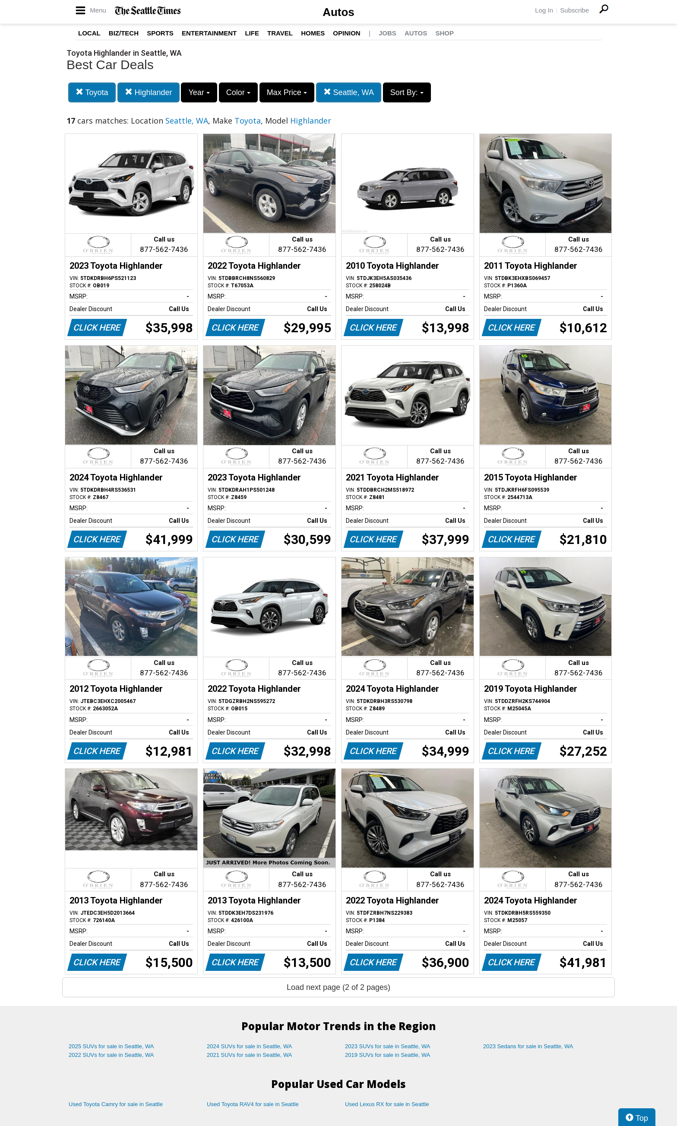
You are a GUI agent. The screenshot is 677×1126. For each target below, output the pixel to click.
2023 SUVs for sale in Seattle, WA (387, 1046)
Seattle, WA (348, 92)
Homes (313, 33)
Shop (444, 33)
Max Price (287, 92)
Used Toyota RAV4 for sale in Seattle (253, 1104)
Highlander (148, 92)
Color (238, 92)
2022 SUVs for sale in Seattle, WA (111, 1055)
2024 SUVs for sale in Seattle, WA (249, 1046)
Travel (280, 33)
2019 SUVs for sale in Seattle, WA (387, 1055)
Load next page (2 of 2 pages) (338, 987)
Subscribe (574, 10)
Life (252, 33)
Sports (160, 33)
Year (198, 92)
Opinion (346, 33)
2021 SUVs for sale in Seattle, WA (249, 1055)
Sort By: (407, 92)
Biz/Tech (124, 33)
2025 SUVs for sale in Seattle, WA (111, 1046)
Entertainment (209, 33)
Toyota (92, 92)
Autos (338, 12)
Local (89, 33)
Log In (544, 10)
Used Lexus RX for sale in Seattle (387, 1104)
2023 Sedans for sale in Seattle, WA (528, 1046)
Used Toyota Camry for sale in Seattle (116, 1104)
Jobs (387, 33)
